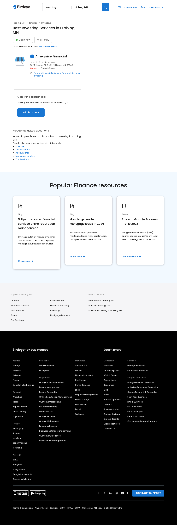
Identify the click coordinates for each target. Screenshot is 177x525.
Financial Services (71, 73)
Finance (33, 22)
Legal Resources (112, 423)
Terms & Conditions (23, 508)
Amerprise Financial (51, 56)
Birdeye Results (111, 419)
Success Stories (111, 409)
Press (106, 394)
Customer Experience (50, 435)
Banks (14, 315)
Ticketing (17, 447)
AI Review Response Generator (142, 387)
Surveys (16, 433)
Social (15, 401)
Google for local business (52, 382)
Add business (31, 112)
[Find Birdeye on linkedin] (110, 493)
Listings (16, 365)
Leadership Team (112, 370)
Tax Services (22, 159)
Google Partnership (22, 474)
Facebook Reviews (48, 426)
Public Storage (82, 399)
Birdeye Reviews (112, 414)
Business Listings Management (55, 431)
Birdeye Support (135, 411)
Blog (106, 389)
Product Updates (112, 399)
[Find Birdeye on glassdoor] (128, 493)
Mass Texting (19, 411)
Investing (38, 76)
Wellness (79, 414)
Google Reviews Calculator (140, 382)
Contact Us (109, 428)
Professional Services (137, 370)
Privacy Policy (41, 508)
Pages (16, 380)
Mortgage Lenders (25, 156)
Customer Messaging (50, 401)
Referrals (17, 375)
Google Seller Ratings (23, 385)
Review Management (49, 387)
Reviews (17, 370)
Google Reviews (47, 416)
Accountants (22, 152)
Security (54, 508)
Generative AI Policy (92, 508)
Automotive (81, 365)
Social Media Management (52, 440)
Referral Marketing (48, 406)
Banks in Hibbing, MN (99, 305)
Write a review (127, 7)
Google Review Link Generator (142, 392)
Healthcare (80, 380)
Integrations (19, 469)
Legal (77, 389)
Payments (18, 416)
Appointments (20, 406)
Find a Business (135, 401)
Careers (108, 404)
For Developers (134, 406)
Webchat (17, 397)
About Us (108, 365)
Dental (78, 370)
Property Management (86, 394)
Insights (17, 438)
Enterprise (44, 370)
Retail (78, 409)
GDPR (62, 508)
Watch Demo (110, 375)
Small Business (46, 365)
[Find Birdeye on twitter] (104, 493)
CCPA (77, 508)
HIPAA (70, 508)
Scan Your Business (137, 397)
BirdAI (15, 459)
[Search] (105, 7)
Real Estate (81, 404)
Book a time (110, 380)
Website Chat (46, 411)
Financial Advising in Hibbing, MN (105, 310)
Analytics (17, 464)
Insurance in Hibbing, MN (101, 300)
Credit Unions (23, 149)
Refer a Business (135, 416)
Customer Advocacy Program (142, 421)
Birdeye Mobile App (22, 479)
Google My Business (49, 421)
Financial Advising (51, 73)
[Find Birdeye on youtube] (122, 493)
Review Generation (48, 392)
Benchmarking (20, 443)
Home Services (82, 385)
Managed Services (136, 365)
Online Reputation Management (55, 397)
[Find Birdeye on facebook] (99, 493)
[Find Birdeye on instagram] (116, 493)
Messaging (18, 428)
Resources (109, 385)
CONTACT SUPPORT (148, 493)
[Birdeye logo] (22, 7)
